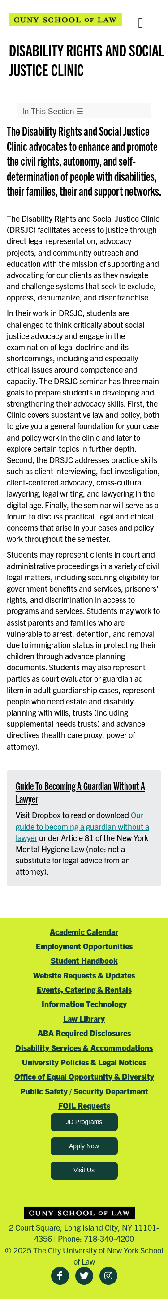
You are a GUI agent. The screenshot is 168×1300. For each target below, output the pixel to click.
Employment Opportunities (84, 946)
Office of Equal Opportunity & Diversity (84, 1076)
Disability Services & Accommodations (84, 1048)
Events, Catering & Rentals (84, 989)
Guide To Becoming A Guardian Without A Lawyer (80, 792)
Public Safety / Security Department (84, 1091)
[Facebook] (60, 1276)
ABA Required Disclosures (84, 1033)
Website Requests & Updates (84, 975)
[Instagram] (108, 1276)
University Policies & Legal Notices (84, 1062)
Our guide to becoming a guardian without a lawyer (82, 826)
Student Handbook (84, 960)
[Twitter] (84, 1276)
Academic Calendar (84, 932)
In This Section (53, 111)
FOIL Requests (84, 1105)
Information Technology (84, 1004)
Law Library (84, 1018)
